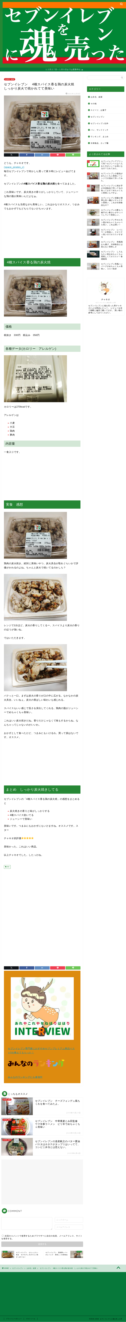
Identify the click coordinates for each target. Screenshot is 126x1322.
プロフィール (30, 1319)
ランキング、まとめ (99, 137)
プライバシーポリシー (14, 1319)
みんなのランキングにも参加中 (25, 1077)
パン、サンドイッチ (99, 130)
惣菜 (7, 867)
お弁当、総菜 (9, 79)
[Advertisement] (42, 235)
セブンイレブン (97, 117)
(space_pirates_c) (14, 167)
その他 (94, 104)
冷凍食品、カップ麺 (99, 144)
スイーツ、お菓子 (98, 111)
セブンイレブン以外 (99, 124)
